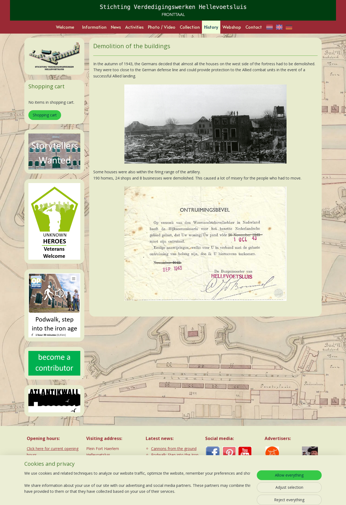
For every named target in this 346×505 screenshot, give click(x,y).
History (211, 27)
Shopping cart (45, 115)
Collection (190, 27)
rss (159, 495)
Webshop (231, 27)
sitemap (148, 495)
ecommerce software (181, 495)
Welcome (65, 27)
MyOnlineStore (228, 495)
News (116, 27)
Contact (253, 27)
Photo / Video (161, 27)
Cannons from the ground (174, 448)
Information (94, 27)
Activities (134, 27)
